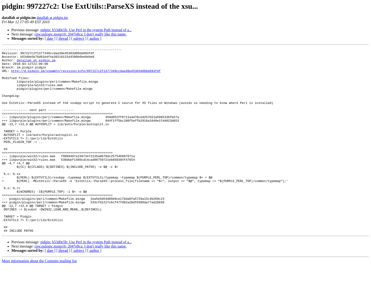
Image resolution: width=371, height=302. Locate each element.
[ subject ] (78, 38)
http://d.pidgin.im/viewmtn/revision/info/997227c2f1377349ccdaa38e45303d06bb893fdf (86, 76)
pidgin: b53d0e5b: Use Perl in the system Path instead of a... (86, 30)
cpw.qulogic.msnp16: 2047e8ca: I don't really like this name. (81, 34)
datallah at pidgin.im (52, 18)
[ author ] (94, 38)
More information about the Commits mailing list (39, 298)
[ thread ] (63, 38)
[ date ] (50, 38)
